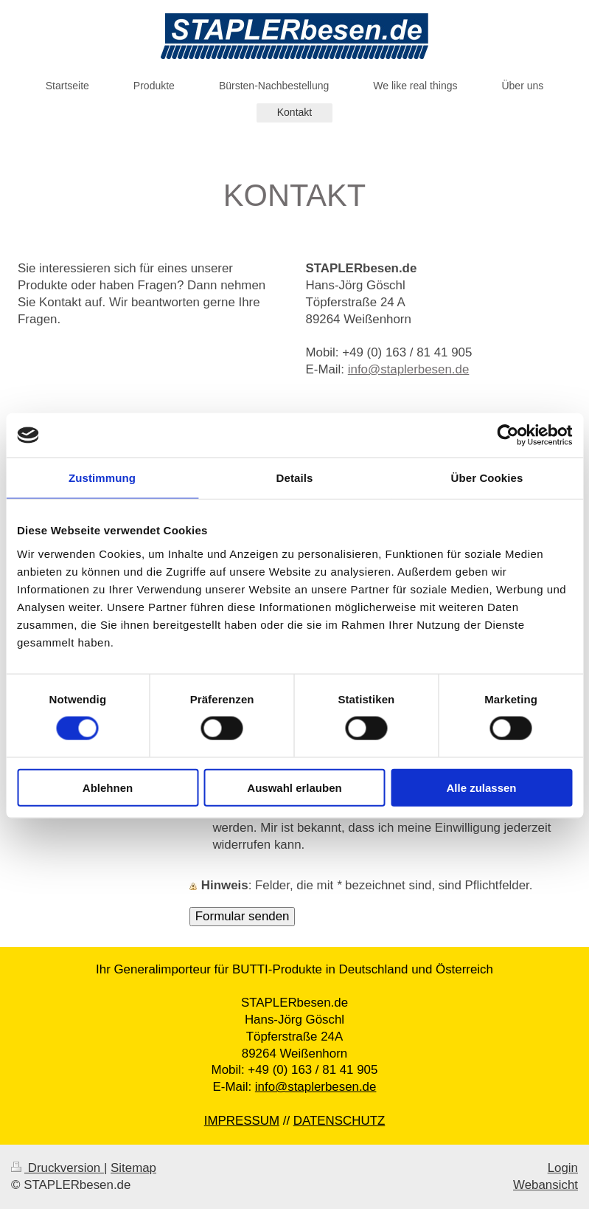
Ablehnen (108, 787)
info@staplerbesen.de (409, 369)
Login (563, 1168)
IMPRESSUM (241, 1121)
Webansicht (545, 1185)
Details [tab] (294, 478)
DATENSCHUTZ (339, 1121)
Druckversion (57, 1168)
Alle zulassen (481, 787)
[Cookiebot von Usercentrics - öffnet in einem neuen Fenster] (507, 435)
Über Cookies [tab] (487, 478)
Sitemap (133, 1168)
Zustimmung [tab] (102, 478)
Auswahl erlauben (294, 787)
